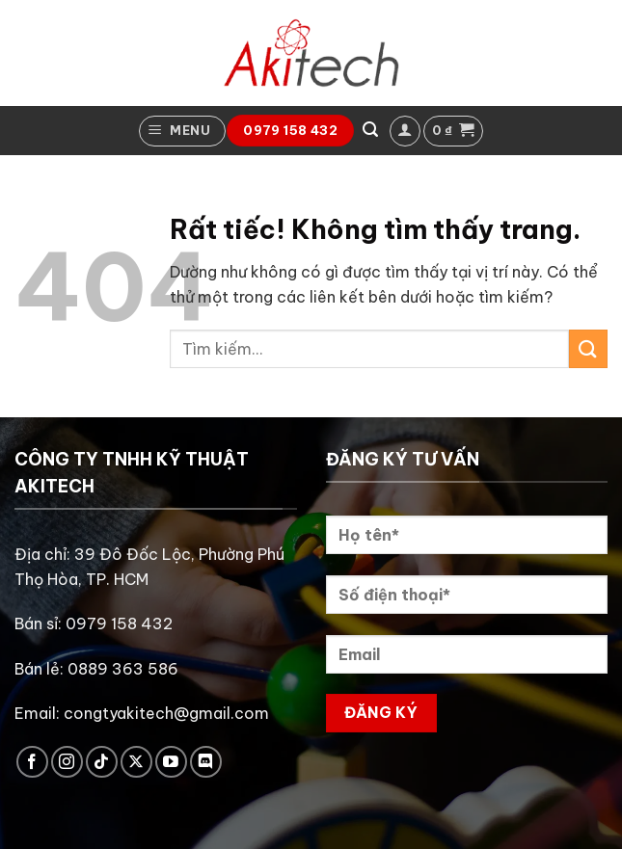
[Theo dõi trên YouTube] (171, 762)
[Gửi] (588, 348)
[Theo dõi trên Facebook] (32, 762)
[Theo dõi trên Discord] (206, 762)
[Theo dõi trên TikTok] (102, 762)
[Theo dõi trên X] (136, 762)
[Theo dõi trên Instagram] (67, 762)
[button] (182, 131)
